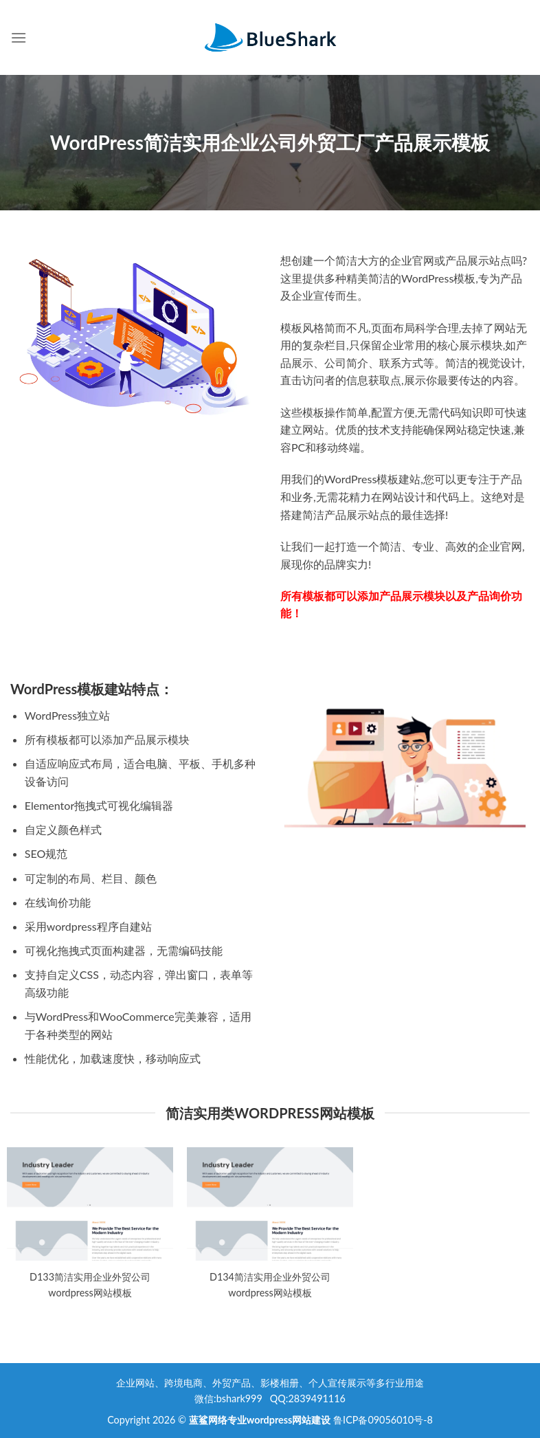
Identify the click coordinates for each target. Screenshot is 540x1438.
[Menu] (18, 37)
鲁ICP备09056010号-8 (383, 1420)
